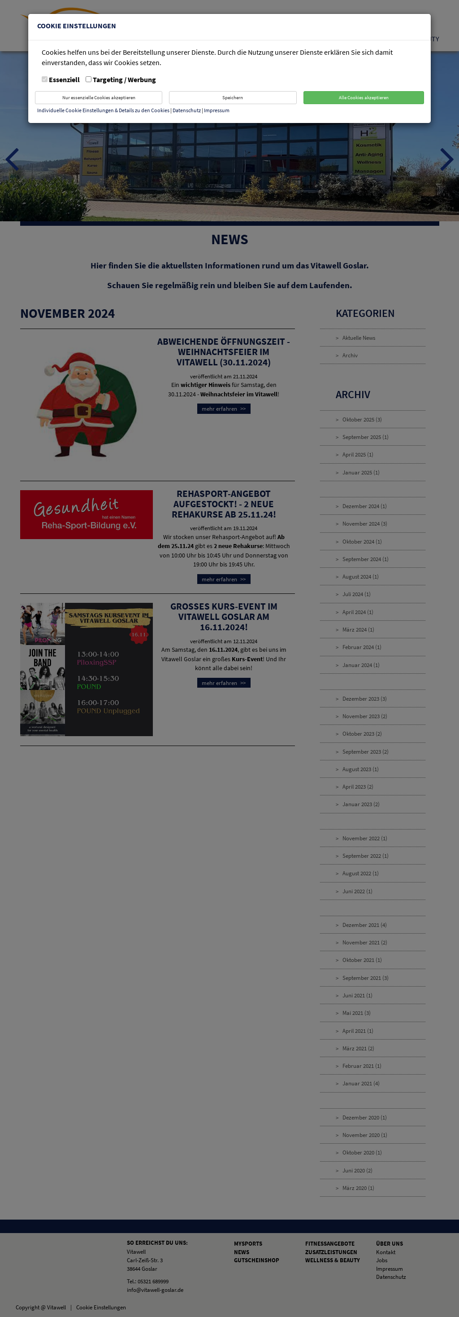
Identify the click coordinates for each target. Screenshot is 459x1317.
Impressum (217, 110)
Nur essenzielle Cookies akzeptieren (98, 97)
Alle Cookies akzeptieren (364, 97)
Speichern (232, 97)
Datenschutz (187, 110)
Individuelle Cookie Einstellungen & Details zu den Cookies (103, 110)
